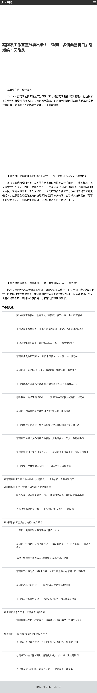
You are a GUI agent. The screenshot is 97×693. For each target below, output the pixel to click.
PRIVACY (47, 687)
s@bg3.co (56, 687)
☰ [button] (94, 2)
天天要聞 (6, 2)
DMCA (38, 687)
